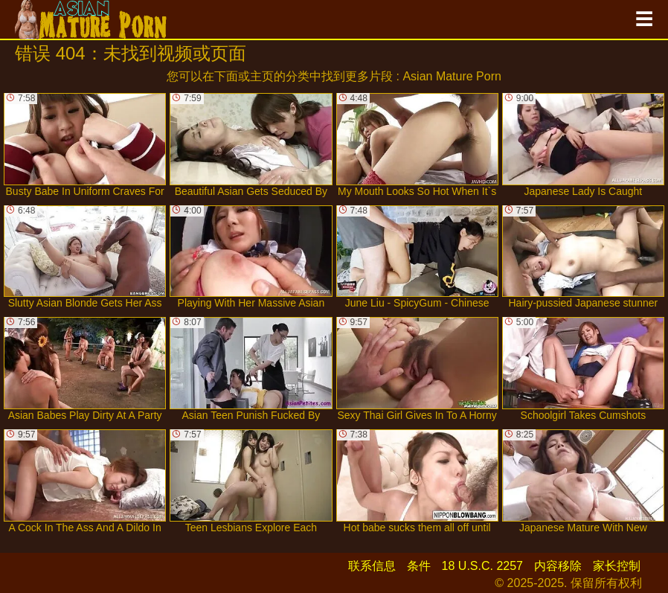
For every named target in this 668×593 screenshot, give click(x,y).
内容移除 (558, 566)
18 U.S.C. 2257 (482, 566)
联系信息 (372, 566)
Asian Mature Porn (451, 76)
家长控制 (616, 566)
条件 (419, 566)
